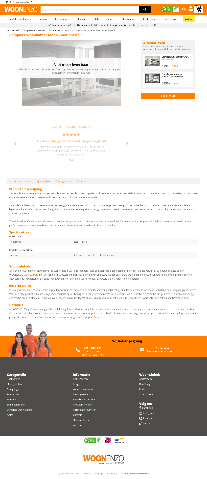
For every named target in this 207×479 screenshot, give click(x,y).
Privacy (87, 473)
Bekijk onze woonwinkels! (22, 1)
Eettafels (11, 399)
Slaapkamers (128, 18)
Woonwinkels (149, 374)
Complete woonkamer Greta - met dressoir (173, 58)
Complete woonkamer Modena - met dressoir (174, 75)
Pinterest (148, 418)
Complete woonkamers (19, 18)
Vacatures (78, 425)
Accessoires (171, 18)
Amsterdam (145, 378)
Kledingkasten (62, 18)
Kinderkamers (150, 18)
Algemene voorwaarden (68, 473)
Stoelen (81, 18)
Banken (43, 18)
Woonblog (112, 473)
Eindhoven (144, 389)
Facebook (147, 407)
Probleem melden (82, 404)
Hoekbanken (13, 378)
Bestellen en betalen (84, 399)
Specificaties (43, 181)
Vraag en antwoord (83, 389)
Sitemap (99, 473)
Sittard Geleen (146, 394)
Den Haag (144, 384)
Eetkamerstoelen (16, 404)
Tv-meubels (13, 394)
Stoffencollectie (81, 420)
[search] (145, 9)
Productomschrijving (20, 181)
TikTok (146, 423)
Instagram (148, 413)
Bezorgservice (63, 181)
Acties (188, 18)
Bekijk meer (168, 95)
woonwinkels (31, 274)
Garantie (81, 181)
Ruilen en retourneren (84, 409)
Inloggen (77, 384)
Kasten (110, 18)
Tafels (96, 18)
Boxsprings (13, 389)
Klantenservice (81, 378)
